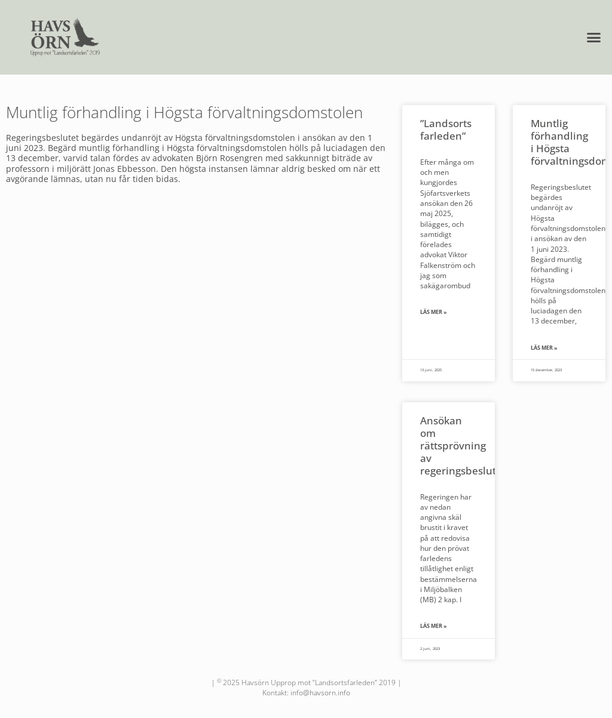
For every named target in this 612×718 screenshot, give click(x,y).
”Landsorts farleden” (446, 129)
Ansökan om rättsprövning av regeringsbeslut (458, 445)
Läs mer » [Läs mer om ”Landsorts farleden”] (433, 312)
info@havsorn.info (320, 692)
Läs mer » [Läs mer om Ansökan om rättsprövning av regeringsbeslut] (433, 626)
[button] (594, 37)
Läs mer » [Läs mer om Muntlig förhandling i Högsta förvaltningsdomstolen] (544, 348)
